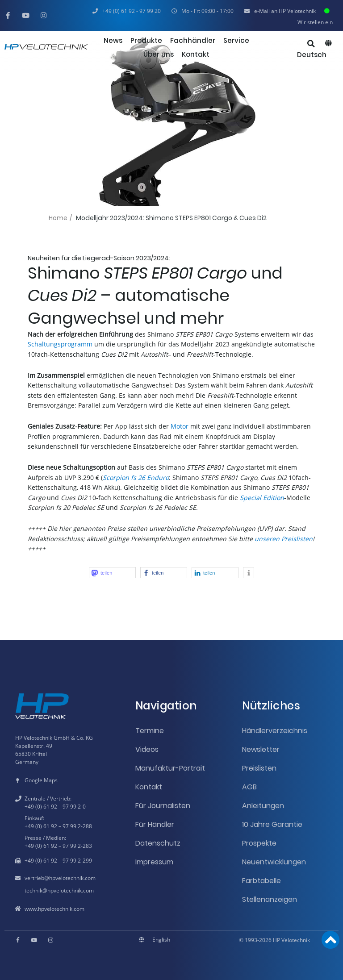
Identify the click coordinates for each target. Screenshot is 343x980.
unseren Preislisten (284, 538)
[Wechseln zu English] (161, 939)
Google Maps (41, 780)
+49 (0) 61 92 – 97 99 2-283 (58, 846)
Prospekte (259, 843)
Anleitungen (263, 806)
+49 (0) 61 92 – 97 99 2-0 (55, 806)
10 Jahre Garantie (272, 824)
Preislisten (259, 768)
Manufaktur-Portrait (170, 768)
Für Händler (154, 824)
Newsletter (261, 749)
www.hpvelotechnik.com (54, 909)
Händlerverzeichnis (274, 731)
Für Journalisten (162, 806)
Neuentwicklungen (274, 862)
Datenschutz (157, 843)
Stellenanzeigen (269, 899)
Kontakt (148, 787)
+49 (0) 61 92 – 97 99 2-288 (58, 826)
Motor (179, 426)
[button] (203, 11)
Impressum (154, 862)
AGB (249, 787)
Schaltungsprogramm (60, 344)
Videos (147, 749)
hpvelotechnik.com (72, 878)
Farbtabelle (261, 881)
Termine (149, 731)
